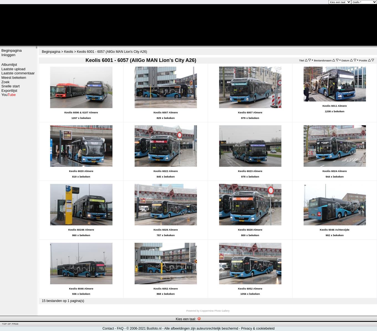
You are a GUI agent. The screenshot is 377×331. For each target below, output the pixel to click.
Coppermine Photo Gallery (214, 310)
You (8, 95)
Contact (108, 328)
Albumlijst (9, 64)
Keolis (68, 52)
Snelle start (10, 86)
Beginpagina (11, 50)
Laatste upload (13, 69)
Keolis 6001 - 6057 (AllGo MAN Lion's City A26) (112, 52)
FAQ (120, 328)
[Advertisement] (18, 184)
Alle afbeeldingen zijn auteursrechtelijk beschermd (201, 328)
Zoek (5, 82)
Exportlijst (9, 90)
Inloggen (8, 55)
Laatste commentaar (18, 73)
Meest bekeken (13, 77)
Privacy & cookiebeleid (258, 328)
